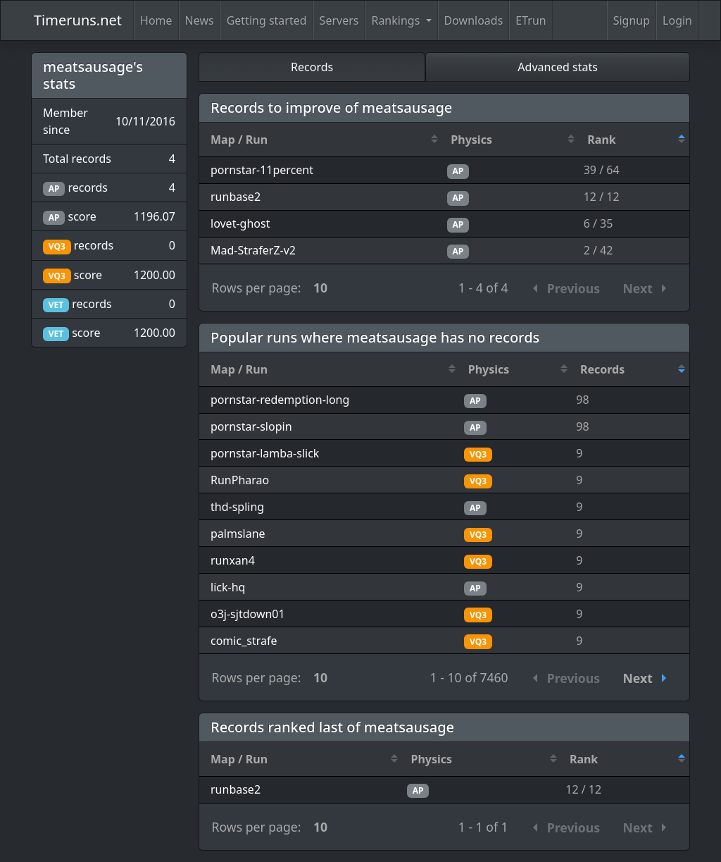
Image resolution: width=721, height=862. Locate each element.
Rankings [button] (396, 20)
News (199, 20)
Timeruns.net (78, 20)
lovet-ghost (240, 223)
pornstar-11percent (262, 170)
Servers (339, 20)
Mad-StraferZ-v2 (253, 250)
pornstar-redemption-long (280, 399)
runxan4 (233, 560)
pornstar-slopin (251, 426)
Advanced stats (558, 67)
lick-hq (228, 587)
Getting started (267, 20)
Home (156, 20)
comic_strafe (244, 640)
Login (677, 20)
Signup (631, 20)
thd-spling (237, 507)
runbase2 (236, 196)
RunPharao (240, 480)
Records (312, 67)
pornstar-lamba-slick (265, 453)
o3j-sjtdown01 (248, 614)
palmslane (238, 533)
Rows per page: (256, 287)
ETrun (530, 20)
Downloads (473, 20)
